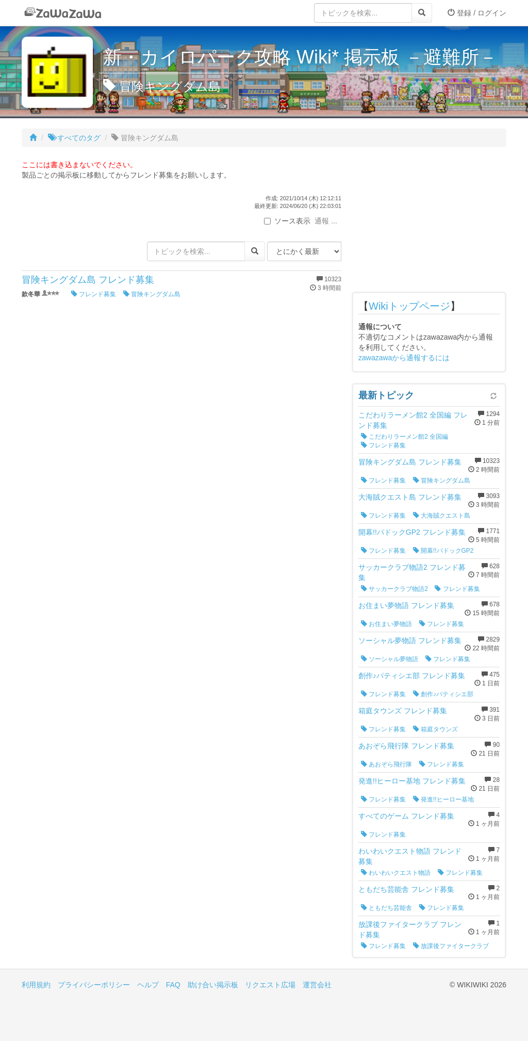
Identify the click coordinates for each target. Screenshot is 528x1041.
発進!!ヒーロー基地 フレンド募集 (412, 781)
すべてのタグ (74, 138)
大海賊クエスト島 (441, 515)
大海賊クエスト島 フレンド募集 (409, 497)
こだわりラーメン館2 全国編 (404, 436)
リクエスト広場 (270, 985)
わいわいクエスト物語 (396, 872)
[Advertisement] (429, 221)
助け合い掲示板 (213, 985)
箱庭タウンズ (435, 729)
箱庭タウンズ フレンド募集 (402, 711)
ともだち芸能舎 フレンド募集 (406, 889)
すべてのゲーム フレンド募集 (406, 816)
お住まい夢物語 (386, 624)
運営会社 (317, 985)
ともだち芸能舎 (386, 907)
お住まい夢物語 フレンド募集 (406, 605)
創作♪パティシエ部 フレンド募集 (411, 675)
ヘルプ (148, 985)
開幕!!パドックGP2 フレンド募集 (412, 532)
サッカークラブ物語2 (394, 588)
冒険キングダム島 (151, 294)
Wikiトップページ (409, 306)
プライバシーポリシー (94, 985)
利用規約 (36, 985)
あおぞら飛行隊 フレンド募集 (406, 746)
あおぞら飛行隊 (386, 764)
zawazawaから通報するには (404, 358)
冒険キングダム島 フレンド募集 (88, 280)
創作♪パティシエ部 (443, 694)
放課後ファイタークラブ (451, 946)
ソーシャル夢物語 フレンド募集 (409, 640)
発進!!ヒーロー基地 (443, 799)
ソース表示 (287, 221)
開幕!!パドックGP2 (443, 550)
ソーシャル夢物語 (389, 659)
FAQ (173, 985)
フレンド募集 (93, 294)
